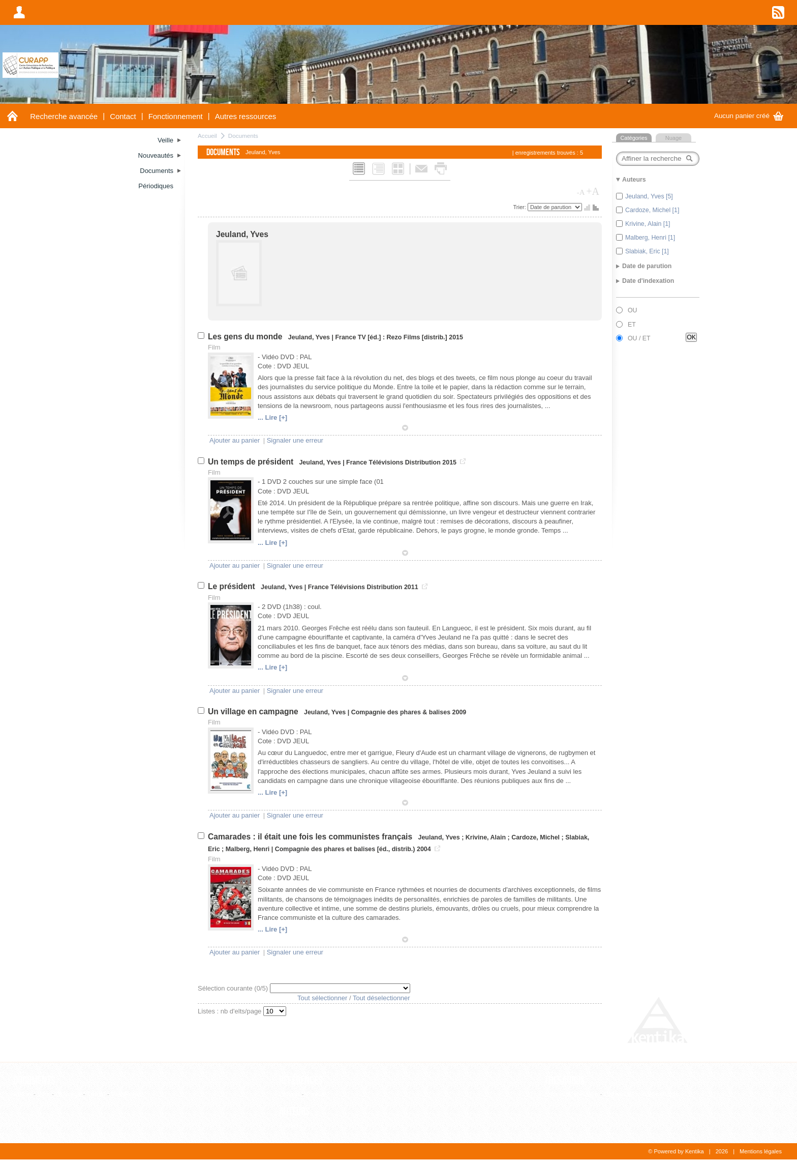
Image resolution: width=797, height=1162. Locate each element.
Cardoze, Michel (535, 837)
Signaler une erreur (295, 440)
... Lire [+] (272, 417)
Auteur (288, 1125)
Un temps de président (251, 461)
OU (632, 310)
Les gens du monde (246, 336)
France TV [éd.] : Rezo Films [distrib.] (391, 337)
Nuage (673, 138)
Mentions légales (761, 1151)
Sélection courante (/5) (234, 988)
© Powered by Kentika (675, 1151)
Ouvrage (68, 1094)
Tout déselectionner (381, 998)
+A (592, 191)
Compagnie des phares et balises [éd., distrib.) (345, 849)
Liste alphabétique (571, 1094)
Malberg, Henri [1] (650, 237)
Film (44, 1094)
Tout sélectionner (322, 998)
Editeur (289, 1094)
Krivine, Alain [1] (647, 223)
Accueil (207, 135)
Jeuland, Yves (242, 234)
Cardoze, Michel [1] (652, 210)
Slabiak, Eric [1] (647, 251)
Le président (232, 586)
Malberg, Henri (248, 849)
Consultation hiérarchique (641, 1094)
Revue (315, 1094)
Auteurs (294, 1112)
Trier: (520, 207)
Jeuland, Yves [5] (649, 196)
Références (301, 1080)
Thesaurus (564, 1080)
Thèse (96, 1094)
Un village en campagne (254, 711)
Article (22, 1094)
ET (632, 324)
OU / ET (639, 338)
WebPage (125, 1094)
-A (581, 192)
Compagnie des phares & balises (400, 712)
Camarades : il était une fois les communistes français (311, 836)
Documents (243, 135)
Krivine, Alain (486, 837)
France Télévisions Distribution (393, 462)
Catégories (633, 138)
